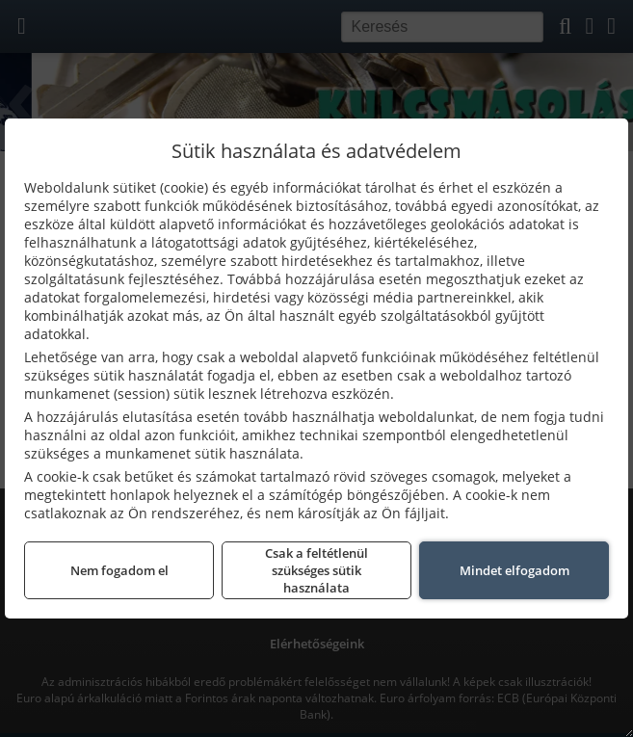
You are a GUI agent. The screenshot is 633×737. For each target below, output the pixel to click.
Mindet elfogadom (514, 570)
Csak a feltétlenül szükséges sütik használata (316, 570)
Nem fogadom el (119, 570)
